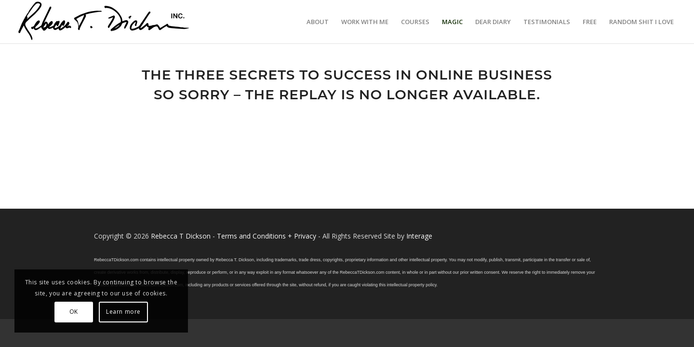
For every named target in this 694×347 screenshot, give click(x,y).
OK (73, 311)
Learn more (123, 311)
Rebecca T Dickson (181, 235)
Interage (419, 235)
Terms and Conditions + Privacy (266, 235)
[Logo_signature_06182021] (104, 21)
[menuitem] (317, 21)
